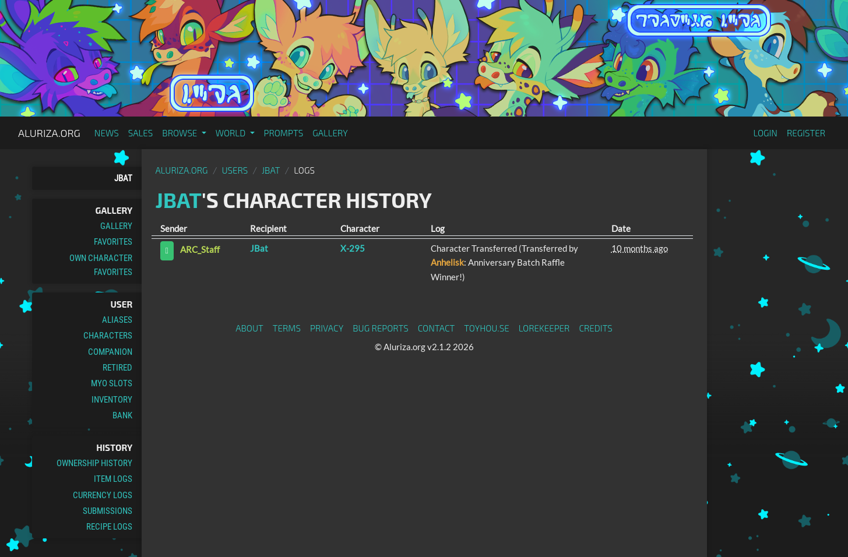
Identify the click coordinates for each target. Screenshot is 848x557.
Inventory (112, 399)
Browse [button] (180, 133)
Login (765, 133)
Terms (287, 328)
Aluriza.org (49, 132)
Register (806, 133)
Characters (107, 335)
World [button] (232, 133)
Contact (436, 328)
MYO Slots (111, 383)
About (249, 328)
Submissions (107, 511)
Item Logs (113, 479)
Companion (110, 352)
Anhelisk (447, 262)
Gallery (330, 133)
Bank (122, 415)
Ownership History (94, 463)
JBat (123, 178)
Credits (596, 328)
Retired (117, 367)
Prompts (284, 133)
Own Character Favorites (100, 265)
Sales (140, 133)
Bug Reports (381, 328)
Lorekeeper (544, 328)
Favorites (113, 242)
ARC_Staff (200, 250)
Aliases (117, 320)
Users (234, 170)
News (106, 133)
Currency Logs (102, 495)
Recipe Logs (109, 526)
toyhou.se (486, 328)
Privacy (326, 328)
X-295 (352, 248)
